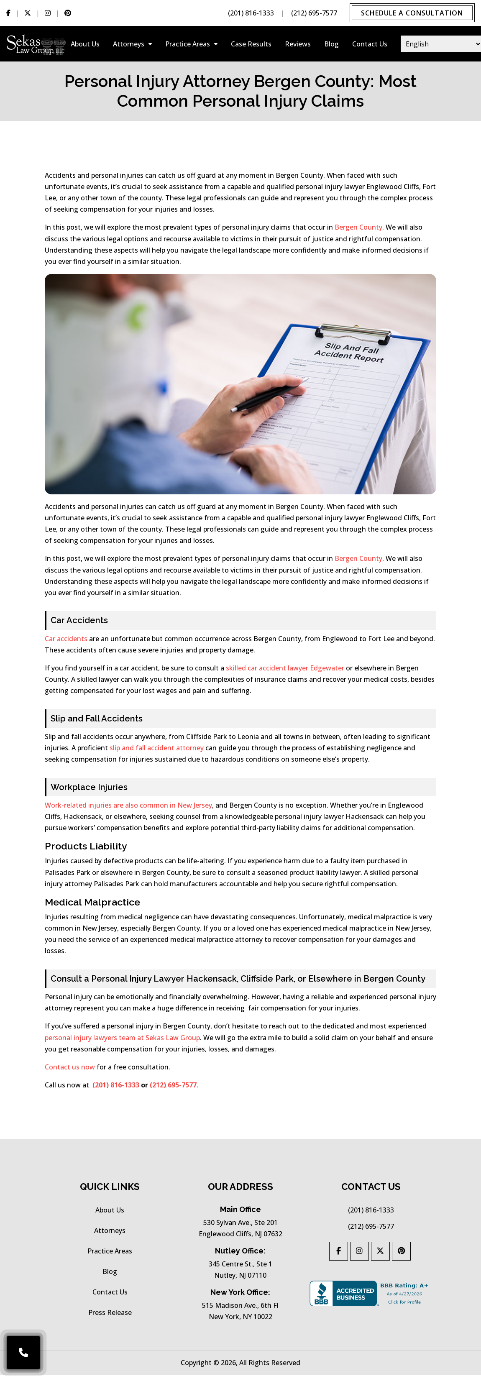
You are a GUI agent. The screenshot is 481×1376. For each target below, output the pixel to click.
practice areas (187, 46)
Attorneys (128, 46)
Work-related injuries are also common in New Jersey (128, 807)
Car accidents (66, 640)
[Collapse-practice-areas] (216, 46)
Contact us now (70, 1069)
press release (110, 1314)
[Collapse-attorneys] (150, 46)
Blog (331, 46)
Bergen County (358, 229)
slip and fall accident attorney (157, 749)
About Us (85, 46)
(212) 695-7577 (311, 13)
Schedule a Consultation (411, 13)
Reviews (298, 46)
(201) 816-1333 (248, 13)
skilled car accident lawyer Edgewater (285, 670)
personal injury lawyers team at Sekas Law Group (122, 1039)
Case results (251, 46)
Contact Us (369, 46)
